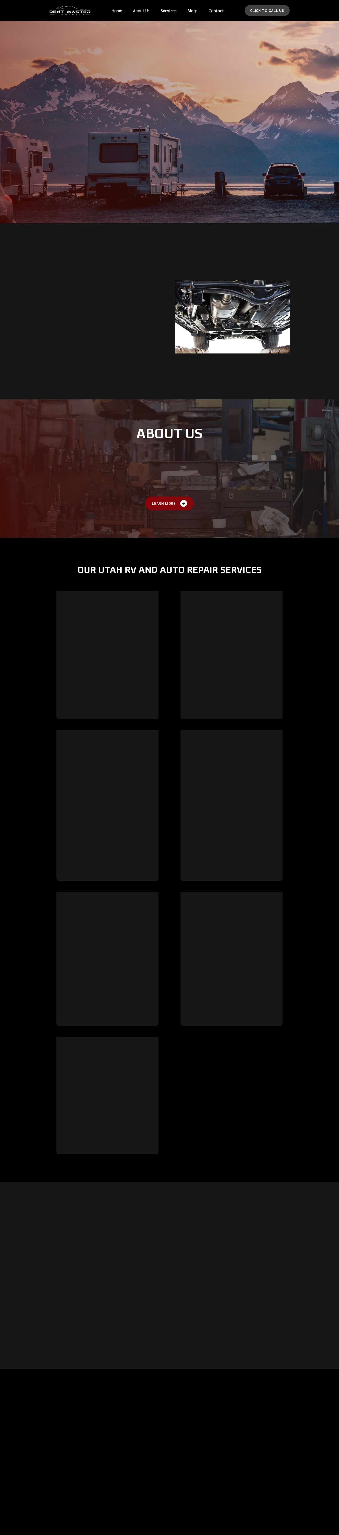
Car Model (241, 98)
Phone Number (191, 62)
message (185, 116)
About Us (141, 10)
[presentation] (213, 164)
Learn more (71, 732)
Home (116, 10)
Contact (216, 10)
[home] (69, 10)
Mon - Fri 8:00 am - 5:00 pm (262, 1485)
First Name (188, 44)
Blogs (193, 10)
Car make (186, 98)
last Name (241, 44)
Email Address (190, 80)
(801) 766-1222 (252, 1472)
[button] (168, 10)
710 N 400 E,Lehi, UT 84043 (252, 1458)
